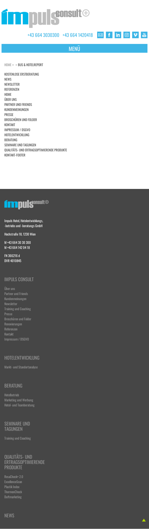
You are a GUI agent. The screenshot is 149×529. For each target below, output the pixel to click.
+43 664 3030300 (43, 34)
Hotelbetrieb (11, 394)
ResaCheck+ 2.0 (13, 476)
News (9, 515)
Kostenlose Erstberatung (21, 73)
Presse (8, 114)
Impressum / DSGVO (17, 129)
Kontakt (9, 124)
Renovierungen (13, 323)
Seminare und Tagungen (20, 144)
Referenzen (11, 89)
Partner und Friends (18, 104)
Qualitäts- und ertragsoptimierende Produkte (35, 149)
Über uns (10, 99)
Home (7, 64)
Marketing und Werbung (18, 399)
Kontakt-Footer (14, 154)
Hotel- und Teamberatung (19, 404)
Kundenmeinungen (16, 109)
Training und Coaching (17, 308)
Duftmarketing (13, 496)
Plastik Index (11, 486)
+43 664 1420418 (78, 34)
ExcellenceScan (13, 481)
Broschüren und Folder (20, 119)
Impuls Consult (19, 279)
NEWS (7, 79)
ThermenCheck (13, 491)
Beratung (10, 139)
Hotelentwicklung (16, 134)
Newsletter (12, 84)
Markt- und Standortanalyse (21, 366)
